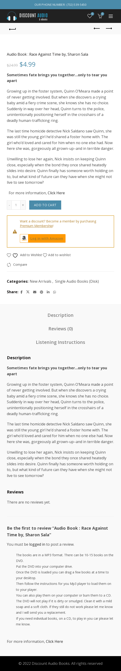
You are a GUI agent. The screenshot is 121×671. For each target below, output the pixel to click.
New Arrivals (40, 281)
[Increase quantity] (23, 205)
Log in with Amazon (41, 238)
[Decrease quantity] (9, 205)
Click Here (56, 192)
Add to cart (45, 205)
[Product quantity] (16, 205)
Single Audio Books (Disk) (77, 281)
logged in (37, 544)
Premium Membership (36, 226)
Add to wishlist (59, 255)
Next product (108, 28)
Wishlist (92, 14)
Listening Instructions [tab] (60, 342)
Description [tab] (60, 315)
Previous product (97, 28)
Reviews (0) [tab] (60, 329)
